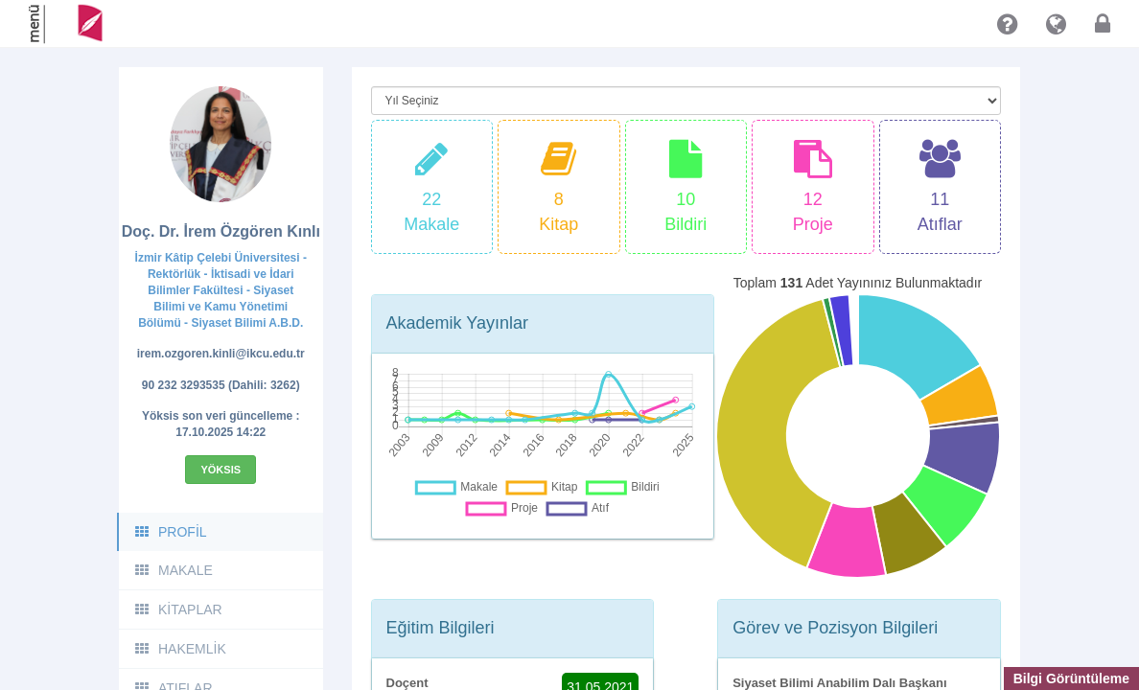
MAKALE (173, 570)
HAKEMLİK (179, 648)
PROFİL (170, 532)
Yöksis (220, 469)
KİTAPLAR (177, 609)
